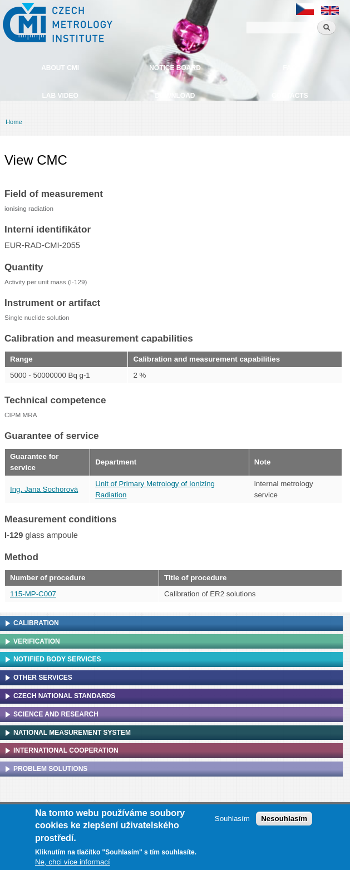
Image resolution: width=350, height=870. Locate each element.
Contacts (290, 96)
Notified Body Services (57, 659)
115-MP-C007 (33, 594)
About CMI (60, 68)
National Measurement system (72, 732)
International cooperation (66, 750)
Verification (36, 641)
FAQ (290, 68)
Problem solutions (50, 769)
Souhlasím (232, 819)
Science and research (55, 714)
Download (175, 96)
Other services (42, 677)
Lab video (60, 96)
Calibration (36, 623)
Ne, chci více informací (72, 863)
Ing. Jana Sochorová (44, 489)
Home (14, 121)
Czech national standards (64, 696)
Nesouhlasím (284, 819)
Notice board (175, 68)
